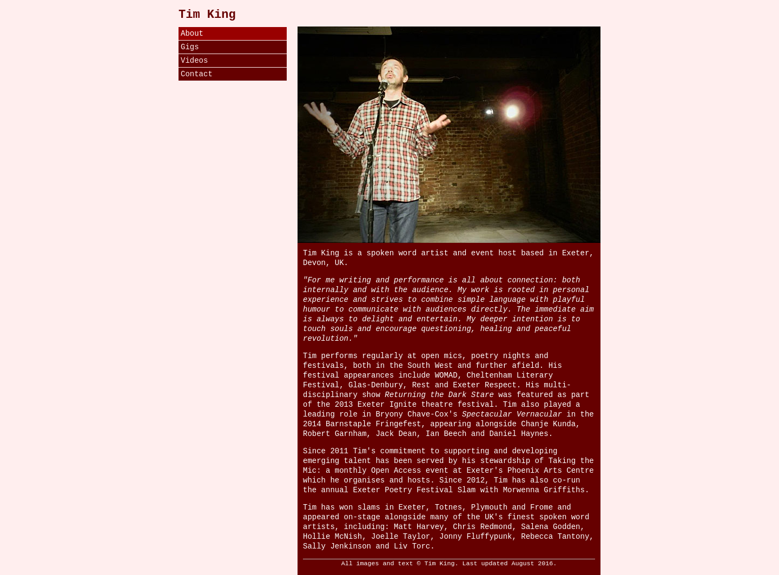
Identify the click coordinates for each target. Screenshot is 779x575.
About (192, 33)
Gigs (190, 47)
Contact (197, 74)
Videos (194, 60)
